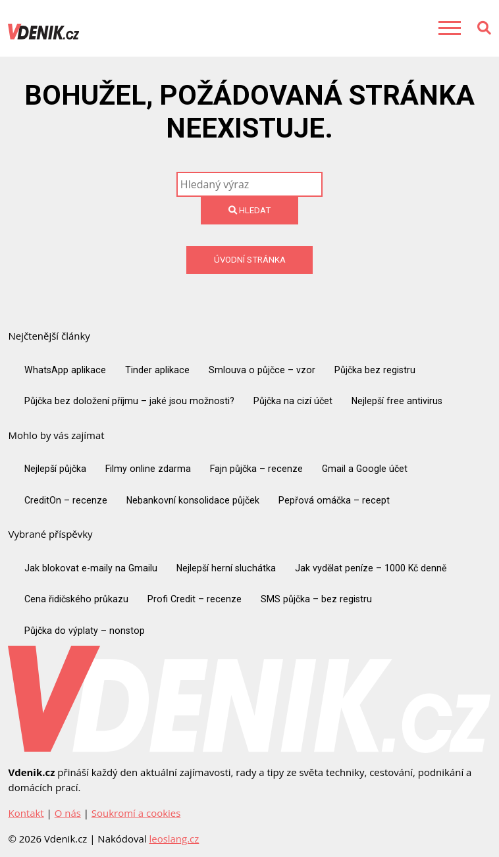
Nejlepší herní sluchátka (226, 568)
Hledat (249, 210)
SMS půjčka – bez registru (316, 599)
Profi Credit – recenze (194, 599)
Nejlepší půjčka (55, 468)
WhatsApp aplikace (65, 370)
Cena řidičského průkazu (76, 599)
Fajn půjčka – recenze (256, 468)
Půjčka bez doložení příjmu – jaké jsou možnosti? (129, 401)
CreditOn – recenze (65, 500)
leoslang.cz (174, 838)
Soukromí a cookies (136, 812)
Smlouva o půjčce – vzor (262, 370)
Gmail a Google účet (364, 468)
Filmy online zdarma (148, 468)
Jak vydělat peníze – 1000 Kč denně (370, 568)
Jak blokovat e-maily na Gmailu (90, 568)
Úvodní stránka (250, 260)
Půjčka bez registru (374, 370)
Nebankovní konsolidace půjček (192, 500)
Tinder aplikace (157, 370)
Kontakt (25, 812)
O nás (68, 812)
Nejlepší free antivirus (397, 401)
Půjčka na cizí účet (292, 401)
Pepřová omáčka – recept (334, 500)
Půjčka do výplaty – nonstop (84, 630)
